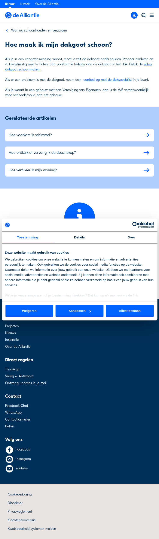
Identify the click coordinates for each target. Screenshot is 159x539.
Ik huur (10, 4)
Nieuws (10, 333)
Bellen (9, 426)
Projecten (12, 326)
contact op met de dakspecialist (108, 80)
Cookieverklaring (20, 494)
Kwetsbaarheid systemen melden (32, 529)
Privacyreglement (20, 512)
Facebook (23, 449)
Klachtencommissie (22, 520)
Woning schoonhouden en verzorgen (39, 30)
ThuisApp (12, 369)
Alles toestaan (130, 311)
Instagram (23, 459)
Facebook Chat (16, 406)
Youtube (22, 468)
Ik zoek (25, 4)
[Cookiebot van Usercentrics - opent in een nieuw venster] (135, 225)
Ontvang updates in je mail (26, 383)
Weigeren (29, 311)
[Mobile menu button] (134, 15)
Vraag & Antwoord (19, 376)
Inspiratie (12, 340)
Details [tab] (79, 237)
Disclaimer (15, 503)
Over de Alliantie (47, 4)
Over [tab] (131, 237)
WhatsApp (13, 413)
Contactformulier (17, 419)
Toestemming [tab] (27, 237)
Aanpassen (79, 311)
